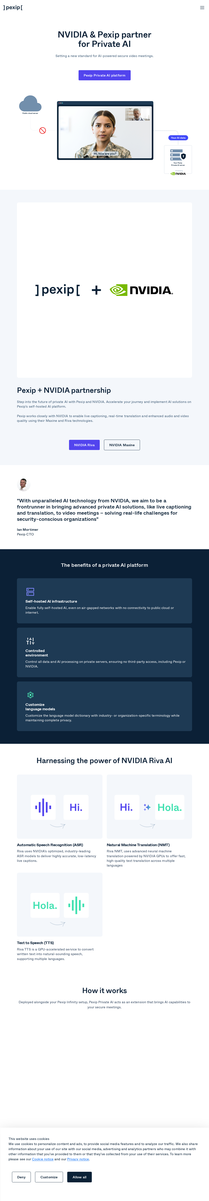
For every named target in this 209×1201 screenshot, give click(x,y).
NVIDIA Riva (84, 444)
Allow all (80, 1177)
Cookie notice (43, 1159)
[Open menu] (202, 7)
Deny (21, 1177)
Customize (49, 1177)
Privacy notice (78, 1159)
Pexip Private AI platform (105, 75)
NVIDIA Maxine (122, 444)
